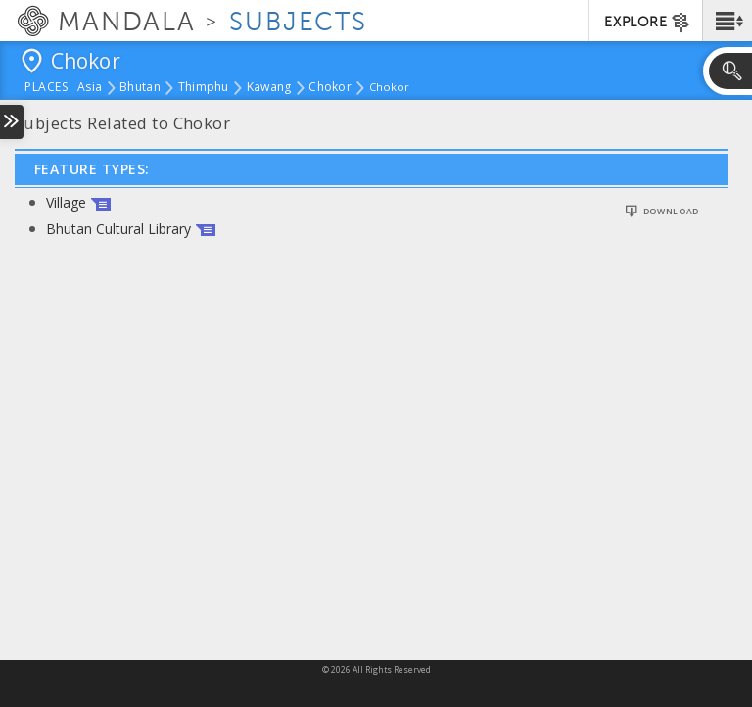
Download (671, 211)
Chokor (330, 88)
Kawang (269, 88)
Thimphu (203, 88)
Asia (89, 88)
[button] (727, 20)
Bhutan (140, 88)
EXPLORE (647, 22)
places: (48, 88)
